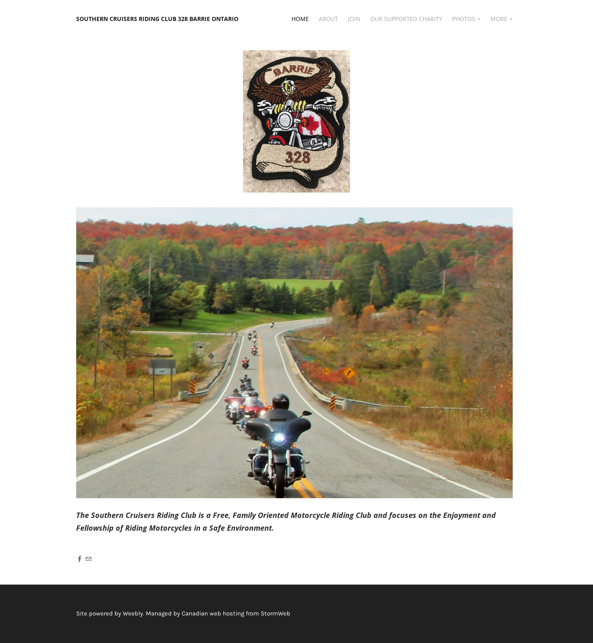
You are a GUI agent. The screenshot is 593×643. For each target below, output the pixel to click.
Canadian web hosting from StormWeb (236, 613)
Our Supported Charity (406, 19)
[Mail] (88, 559)
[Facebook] (80, 559)
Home (300, 19)
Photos (464, 19)
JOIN (354, 19)
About (328, 19)
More (499, 19)
